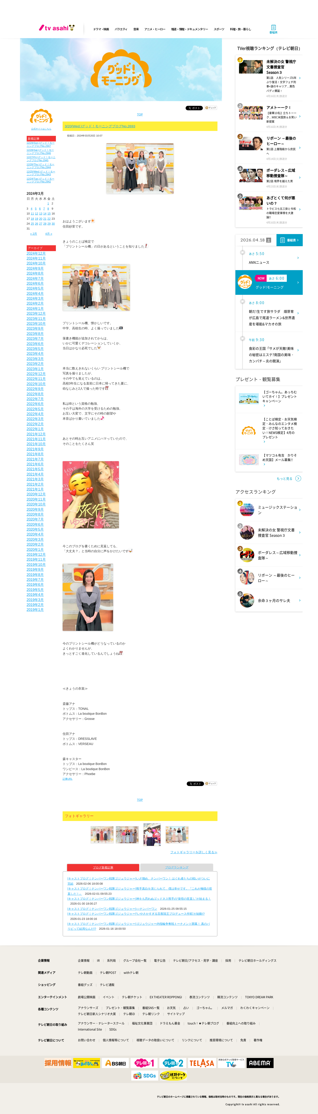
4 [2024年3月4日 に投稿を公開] (31, 208)
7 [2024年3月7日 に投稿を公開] (44, 208)
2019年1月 (35, 610)
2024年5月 (35, 288)
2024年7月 (35, 278)
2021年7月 (35, 459)
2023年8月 (35, 334)
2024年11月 (36, 258)
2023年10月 (36, 324)
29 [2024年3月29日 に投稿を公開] (48, 223)
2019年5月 (35, 590)
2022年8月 (35, 394)
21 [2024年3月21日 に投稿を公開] (44, 218)
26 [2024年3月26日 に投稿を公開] (36, 223)
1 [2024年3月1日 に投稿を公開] (48, 203)
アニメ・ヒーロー (154, 29)
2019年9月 (35, 569)
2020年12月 (36, 494)
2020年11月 (36, 499)
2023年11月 (36, 319)
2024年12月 (36, 253)
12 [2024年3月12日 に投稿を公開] (36, 213)
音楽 (135, 29)
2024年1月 (35, 309)
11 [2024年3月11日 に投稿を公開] (32, 213)
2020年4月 (35, 534)
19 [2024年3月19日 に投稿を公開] (36, 218)
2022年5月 (35, 409)
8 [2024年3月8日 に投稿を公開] (48, 208)
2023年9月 (35, 328)
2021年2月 (35, 484)
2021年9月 (35, 449)
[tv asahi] (58, 29)
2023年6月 (35, 344)
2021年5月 (35, 469)
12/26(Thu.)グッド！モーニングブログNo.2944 (41, 166)
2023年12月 (36, 313)
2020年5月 (35, 529)
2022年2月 (35, 424)
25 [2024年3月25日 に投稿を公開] (32, 223)
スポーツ (219, 29)
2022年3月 (35, 419)
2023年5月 (35, 349)
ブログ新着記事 (103, 867)
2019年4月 (35, 595)
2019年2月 (35, 605)
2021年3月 (35, 479)
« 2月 (33, 233)
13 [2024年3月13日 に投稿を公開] (40, 213)
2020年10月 (36, 504)
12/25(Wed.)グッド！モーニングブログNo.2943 (41, 173)
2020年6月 (35, 524)
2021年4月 (35, 474)
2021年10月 (36, 444)
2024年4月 (35, 293)
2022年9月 (35, 389)
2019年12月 (36, 554)
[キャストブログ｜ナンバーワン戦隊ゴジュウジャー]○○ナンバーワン (112, 908)
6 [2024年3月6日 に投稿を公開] (40, 208)
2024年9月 (35, 268)
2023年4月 (35, 354)
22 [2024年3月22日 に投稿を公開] (48, 218)
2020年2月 (35, 544)
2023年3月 (35, 359)
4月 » (48, 233)
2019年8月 (35, 575)
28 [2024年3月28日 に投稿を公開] (44, 223)
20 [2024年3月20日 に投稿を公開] (40, 218)
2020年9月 (35, 509)
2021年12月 (36, 434)
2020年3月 (35, 539)
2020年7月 (35, 519)
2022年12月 (36, 374)
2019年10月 (36, 565)
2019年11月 (36, 559)
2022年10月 (36, 384)
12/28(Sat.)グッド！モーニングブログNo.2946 (40, 151)
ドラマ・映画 (101, 29)
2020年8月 (35, 514)
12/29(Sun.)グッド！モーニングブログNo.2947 (41, 144)
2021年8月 (35, 454)
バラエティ (121, 29)
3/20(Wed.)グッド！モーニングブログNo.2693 (100, 126)
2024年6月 (35, 283)
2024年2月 (35, 303)
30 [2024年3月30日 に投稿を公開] (53, 223)
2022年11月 (36, 379)
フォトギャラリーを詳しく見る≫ (193, 852)
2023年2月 (35, 364)
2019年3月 (35, 600)
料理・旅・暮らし (240, 29)
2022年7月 (35, 399)
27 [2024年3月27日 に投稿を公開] (40, 223)
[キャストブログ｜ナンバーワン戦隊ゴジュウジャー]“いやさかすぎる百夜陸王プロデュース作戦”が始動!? (136, 913)
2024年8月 (35, 273)
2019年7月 (35, 580)
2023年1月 (35, 369)
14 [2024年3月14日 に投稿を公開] (44, 213)
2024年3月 (35, 298)
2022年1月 (35, 429)
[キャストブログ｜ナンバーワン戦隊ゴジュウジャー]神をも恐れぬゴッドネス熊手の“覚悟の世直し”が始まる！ (139, 898)
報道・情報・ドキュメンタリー (189, 29)
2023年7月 (35, 339)
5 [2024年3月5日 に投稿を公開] (36, 208)
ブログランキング (177, 867)
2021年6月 (35, 464)
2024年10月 (36, 263)
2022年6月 (35, 404)
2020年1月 (35, 550)
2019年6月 (35, 584)
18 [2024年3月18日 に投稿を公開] (32, 218)
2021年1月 (35, 489)
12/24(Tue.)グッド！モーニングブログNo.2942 (40, 180)
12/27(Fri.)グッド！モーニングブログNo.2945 (41, 158)
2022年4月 (35, 414)
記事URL (67, 778)
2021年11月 (36, 439)
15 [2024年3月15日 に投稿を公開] (48, 213)
